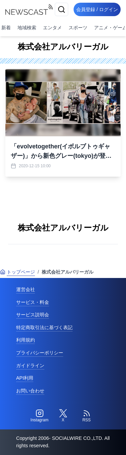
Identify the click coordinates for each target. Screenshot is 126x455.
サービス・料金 (32, 302)
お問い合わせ (30, 390)
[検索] (61, 9)
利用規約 (25, 340)
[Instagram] (39, 416)
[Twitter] (63, 416)
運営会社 (25, 289)
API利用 (24, 378)
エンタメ (52, 27)
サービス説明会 (32, 314)
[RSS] (86, 416)
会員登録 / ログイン (97, 9)
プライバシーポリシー (39, 352)
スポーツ (78, 27)
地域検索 (26, 27)
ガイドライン (30, 365)
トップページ (17, 272)
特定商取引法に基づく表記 (44, 327)
